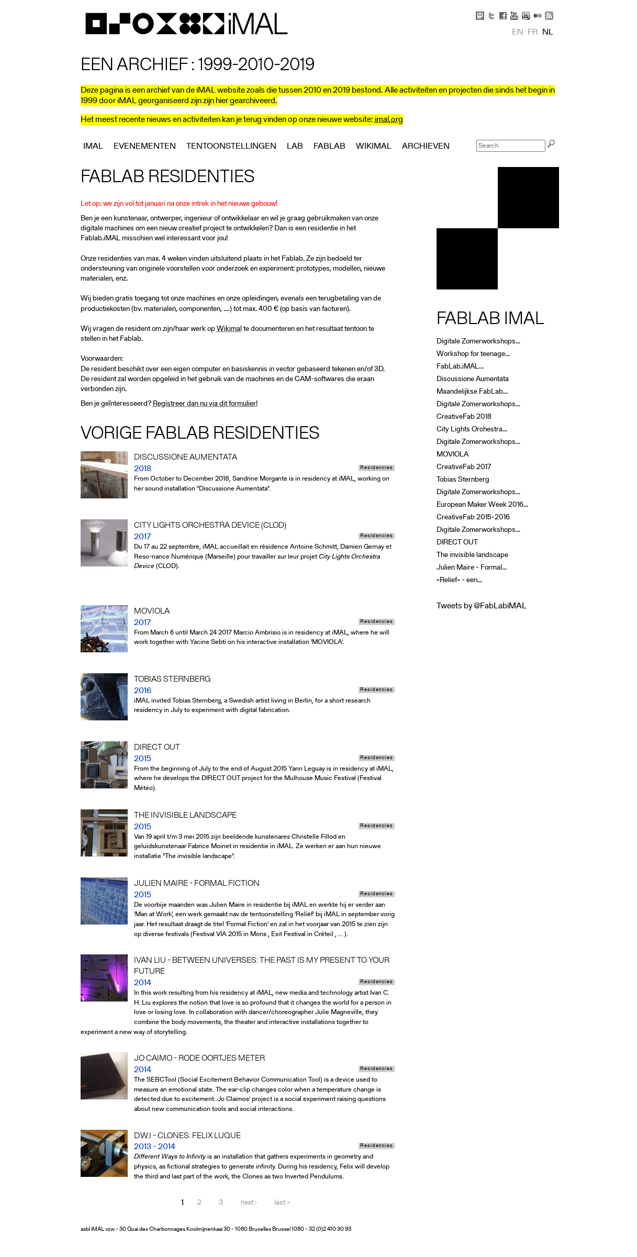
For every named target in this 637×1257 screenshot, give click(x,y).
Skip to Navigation (544, 5)
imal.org (389, 120)
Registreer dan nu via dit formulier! (205, 404)
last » (282, 1203)
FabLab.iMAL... (460, 367)
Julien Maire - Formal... (472, 568)
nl (547, 32)
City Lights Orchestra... (472, 429)
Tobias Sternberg (463, 480)
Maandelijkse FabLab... (472, 392)
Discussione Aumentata (473, 379)
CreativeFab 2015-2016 (473, 517)
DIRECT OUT (457, 543)
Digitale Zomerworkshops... (478, 342)
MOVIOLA (452, 455)
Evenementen (145, 146)
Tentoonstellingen (231, 146)
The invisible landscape (472, 555)
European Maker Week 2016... (482, 505)
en (517, 32)
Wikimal (229, 329)
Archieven (426, 146)
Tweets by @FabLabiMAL (482, 606)
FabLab (329, 146)
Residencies (376, 468)
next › (249, 1203)
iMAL (93, 146)
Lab (295, 146)
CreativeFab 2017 (464, 467)
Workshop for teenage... (473, 354)
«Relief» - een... (459, 580)
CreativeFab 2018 (464, 417)
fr (533, 32)
